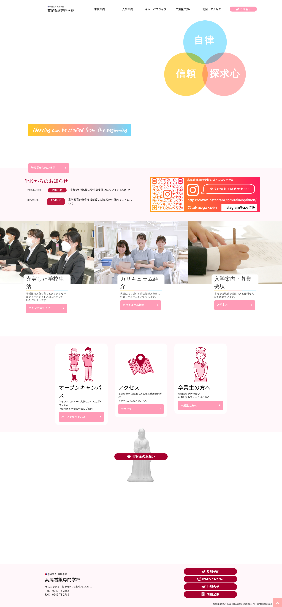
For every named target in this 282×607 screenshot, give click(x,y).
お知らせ (57, 190)
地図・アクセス (211, 9)
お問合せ (245, 9)
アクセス (126, 409)
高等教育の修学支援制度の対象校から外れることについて (100, 201)
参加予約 (213, 571)
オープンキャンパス (73, 417)
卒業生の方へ (184, 9)
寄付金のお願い (143, 456)
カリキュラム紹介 (133, 304)
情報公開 (213, 594)
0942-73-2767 (213, 579)
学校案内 (99, 9)
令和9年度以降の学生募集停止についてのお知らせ (100, 189)
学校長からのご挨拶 (43, 167)
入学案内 (127, 9)
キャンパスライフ (155, 9)
